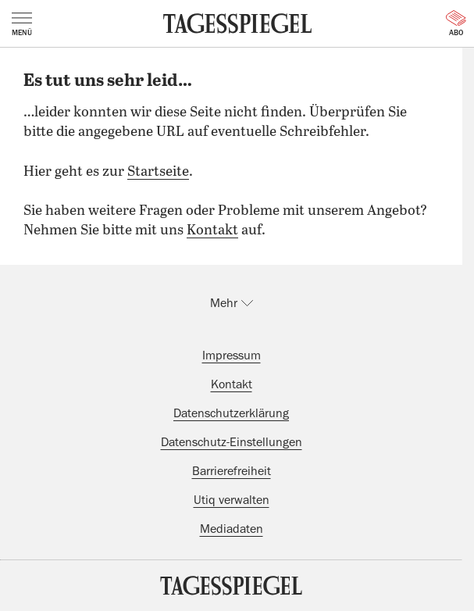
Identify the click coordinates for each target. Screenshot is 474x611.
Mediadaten (231, 529)
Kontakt (212, 230)
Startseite (158, 172)
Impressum (231, 355)
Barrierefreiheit (231, 471)
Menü (22, 24)
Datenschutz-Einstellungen (231, 442)
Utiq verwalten (231, 500)
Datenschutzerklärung (231, 413)
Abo (456, 23)
